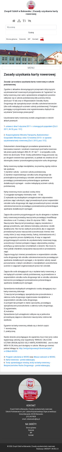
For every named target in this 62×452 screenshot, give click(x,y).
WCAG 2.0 (55, 449)
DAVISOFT (47, 449)
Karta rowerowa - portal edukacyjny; (20, 360)
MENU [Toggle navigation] (31, 67)
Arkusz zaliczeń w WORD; (44, 357)
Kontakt (35, 39)
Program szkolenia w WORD (18, 357)
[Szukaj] (31, 27)
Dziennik (22, 39)
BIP (29, 39)
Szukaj (31, 32)
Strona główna (11, 39)
